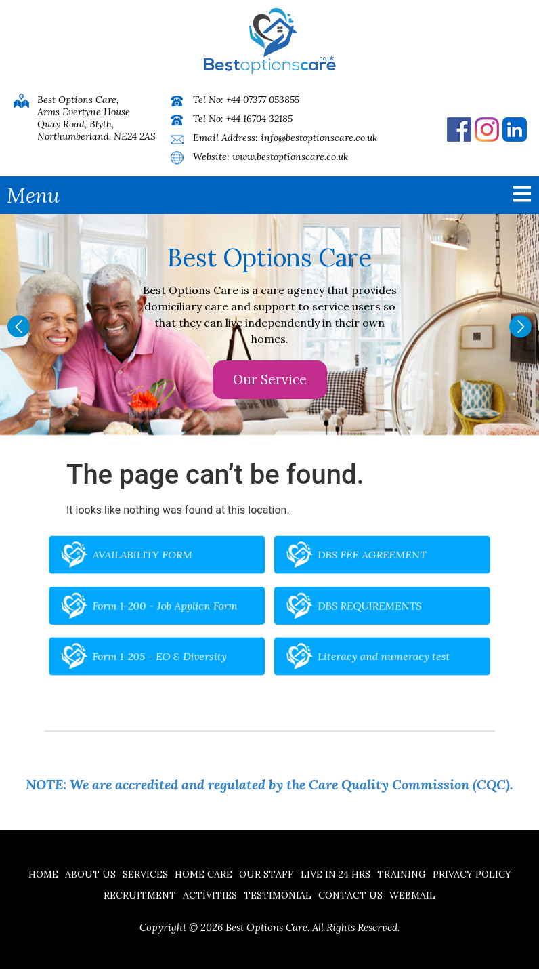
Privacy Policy (472, 874)
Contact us (350, 895)
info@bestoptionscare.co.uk (319, 137)
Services (145, 874)
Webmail (412, 895)
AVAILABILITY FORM (182, 571)
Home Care (203, 874)
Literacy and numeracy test (348, 641)
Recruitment (140, 895)
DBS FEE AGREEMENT (340, 571)
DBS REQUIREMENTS (338, 606)
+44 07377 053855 (262, 100)
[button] (18, 327)
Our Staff (266, 874)
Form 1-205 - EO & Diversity (194, 641)
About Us (90, 874)
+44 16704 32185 (259, 118)
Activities (210, 895)
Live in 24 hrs (335, 874)
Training (401, 874)
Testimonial (277, 895)
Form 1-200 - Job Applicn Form (198, 606)
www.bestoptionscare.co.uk (290, 156)
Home (43, 874)
